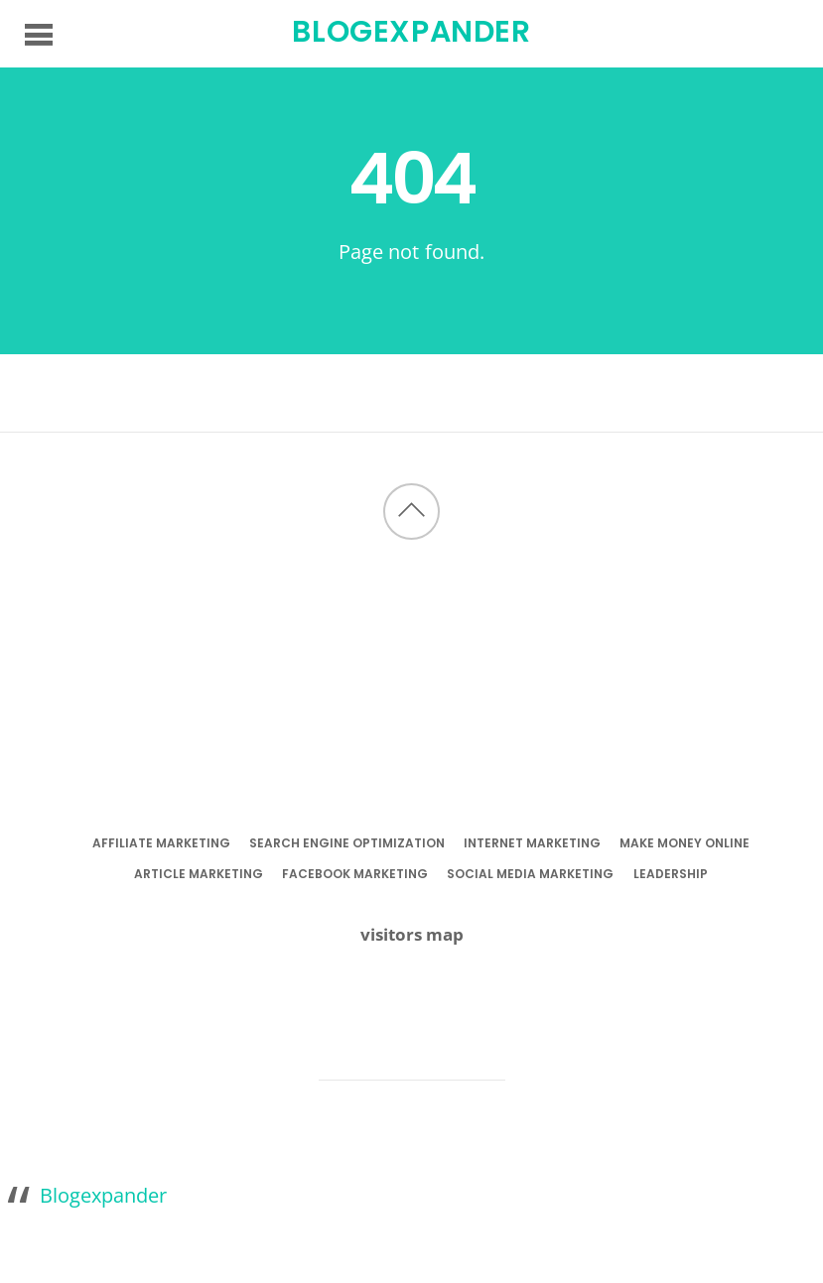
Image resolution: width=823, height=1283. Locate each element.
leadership (670, 873)
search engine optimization (347, 842)
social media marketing (530, 873)
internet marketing (532, 842)
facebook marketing (355, 873)
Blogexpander (103, 1195)
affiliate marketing (161, 842)
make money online (684, 842)
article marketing (198, 873)
